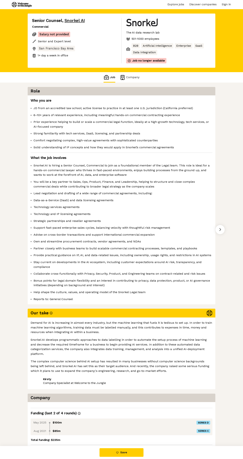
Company (129, 77)
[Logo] (22, 4)
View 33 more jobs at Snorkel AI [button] (80, 430)
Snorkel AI (75, 20)
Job (109, 77)
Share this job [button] (42, 430)
